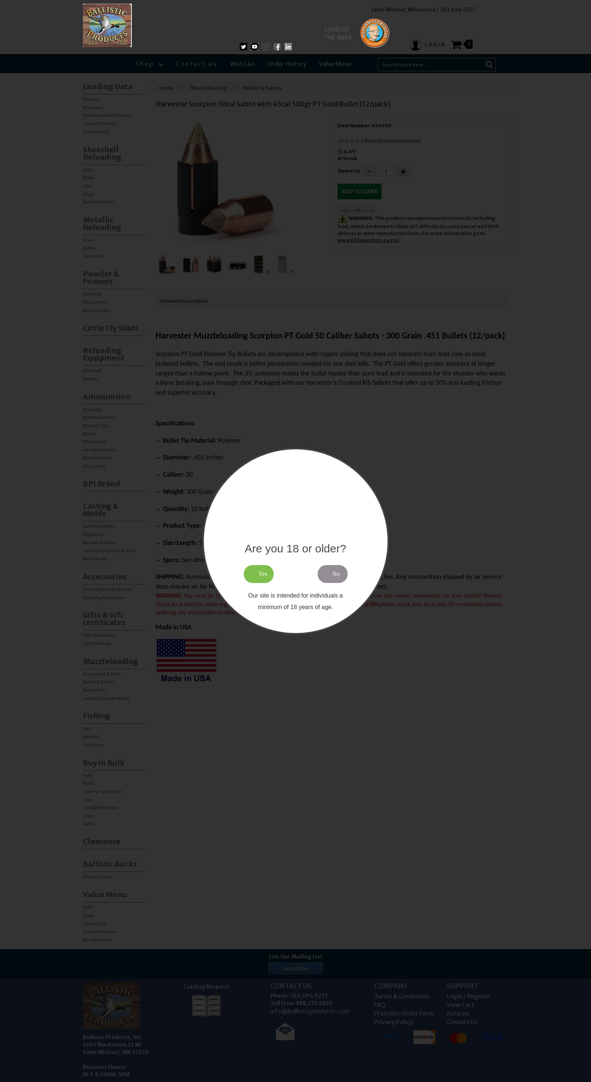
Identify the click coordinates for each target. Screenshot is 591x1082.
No (336, 574)
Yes (263, 574)
